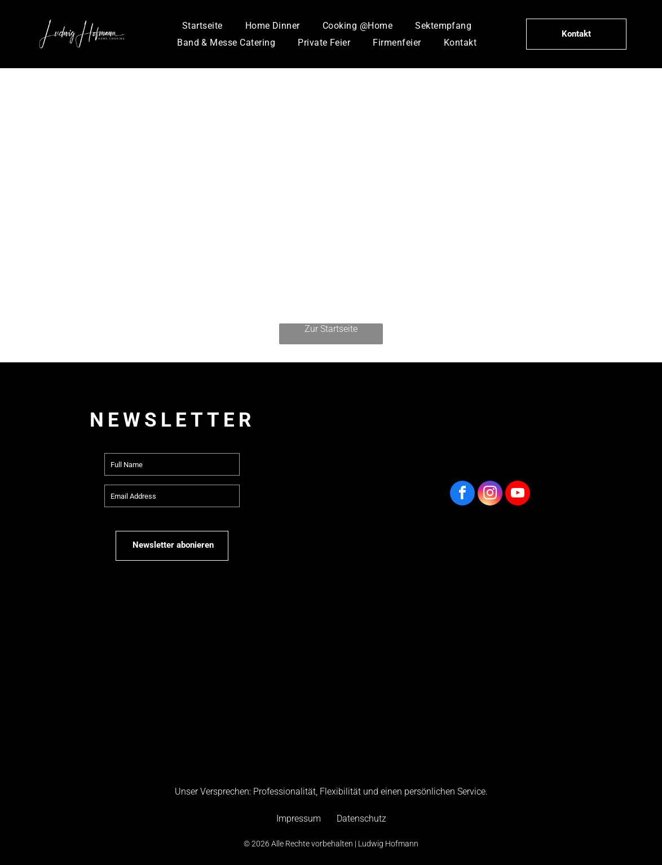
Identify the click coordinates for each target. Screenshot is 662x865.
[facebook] (462, 494)
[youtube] (517, 494)
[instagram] (490, 494)
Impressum (298, 818)
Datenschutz (361, 818)
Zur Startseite (331, 328)
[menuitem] (202, 25)
